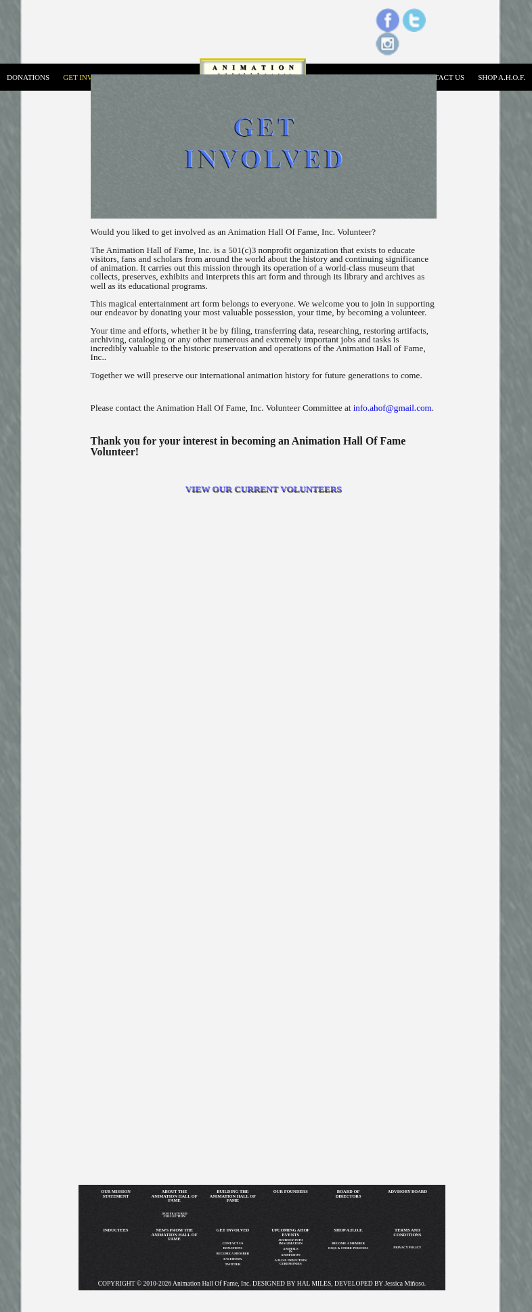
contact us (441, 77)
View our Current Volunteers (263, 489)
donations (28, 77)
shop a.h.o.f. (501, 77)
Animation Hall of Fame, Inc (210, 1283)
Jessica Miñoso (404, 1283)
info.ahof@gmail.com (392, 408)
